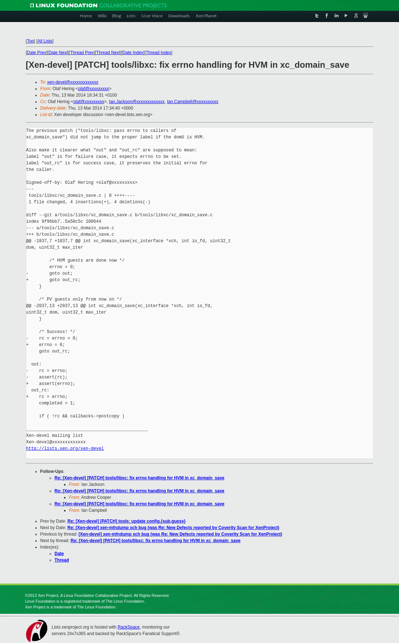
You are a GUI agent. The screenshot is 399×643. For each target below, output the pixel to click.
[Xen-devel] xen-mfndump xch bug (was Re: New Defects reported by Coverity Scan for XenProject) (180, 534)
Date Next (58, 52)
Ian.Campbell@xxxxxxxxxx (192, 101)
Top (30, 41)
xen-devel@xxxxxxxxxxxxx (72, 82)
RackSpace (129, 627)
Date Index (132, 52)
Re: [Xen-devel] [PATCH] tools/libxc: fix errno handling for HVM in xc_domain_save (140, 477)
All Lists (44, 41)
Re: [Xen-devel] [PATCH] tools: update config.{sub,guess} (127, 521)
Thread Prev (82, 52)
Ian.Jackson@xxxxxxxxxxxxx (136, 101)
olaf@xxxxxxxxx (93, 88)
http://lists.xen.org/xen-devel (65, 448)
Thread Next (108, 52)
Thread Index (158, 52)
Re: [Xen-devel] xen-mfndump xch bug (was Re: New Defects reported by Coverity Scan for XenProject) (174, 527)
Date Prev (36, 52)
